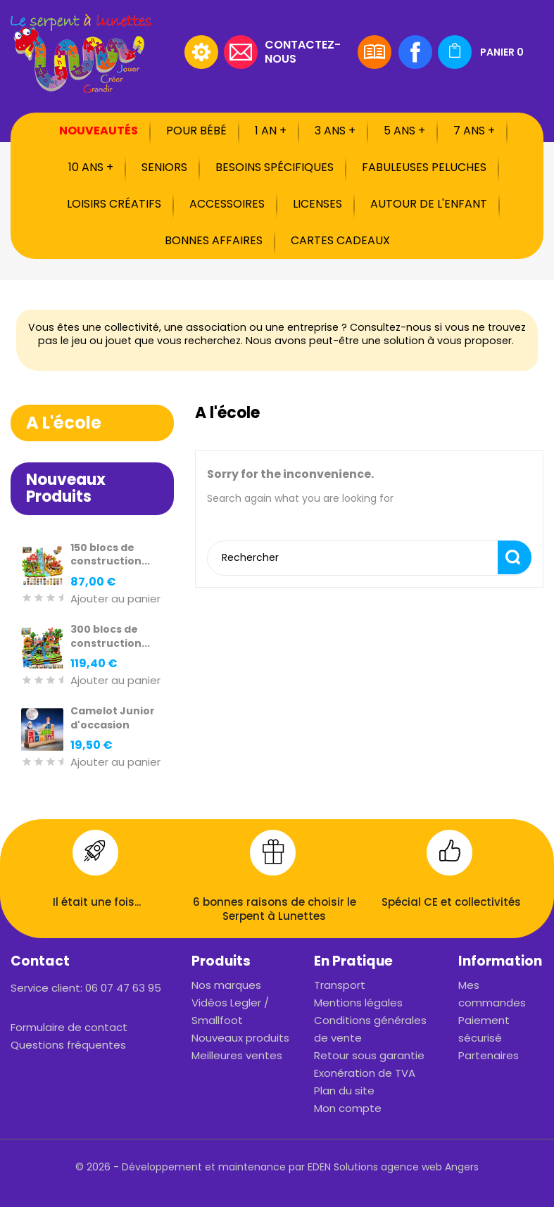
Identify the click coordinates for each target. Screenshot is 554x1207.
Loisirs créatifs (114, 204)
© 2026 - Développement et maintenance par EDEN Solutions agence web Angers (277, 1167)
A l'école (63, 422)
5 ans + (404, 130)
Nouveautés (98, 130)
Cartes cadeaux (340, 240)
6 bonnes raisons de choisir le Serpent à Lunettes (274, 909)
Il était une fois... (97, 902)
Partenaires (488, 1055)
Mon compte (348, 1108)
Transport (339, 985)
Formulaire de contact (69, 1027)
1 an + (271, 130)
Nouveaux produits (240, 1037)
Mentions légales (358, 1002)
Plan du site (344, 1090)
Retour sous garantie (369, 1055)
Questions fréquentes (68, 1044)
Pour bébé (196, 130)
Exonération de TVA (364, 1073)
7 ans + (474, 130)
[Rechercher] (89, 52)
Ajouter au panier (115, 599)
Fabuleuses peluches (424, 167)
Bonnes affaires (214, 240)
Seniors (164, 167)
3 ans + (335, 130)
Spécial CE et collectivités (451, 902)
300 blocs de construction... (110, 636)
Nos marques (226, 985)
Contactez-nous (303, 51)
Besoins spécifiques (274, 167)
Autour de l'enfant (428, 204)
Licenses (317, 204)
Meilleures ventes (236, 1055)
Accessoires (227, 204)
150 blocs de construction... (110, 555)
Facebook (415, 52)
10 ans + (90, 167)
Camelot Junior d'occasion (112, 718)
